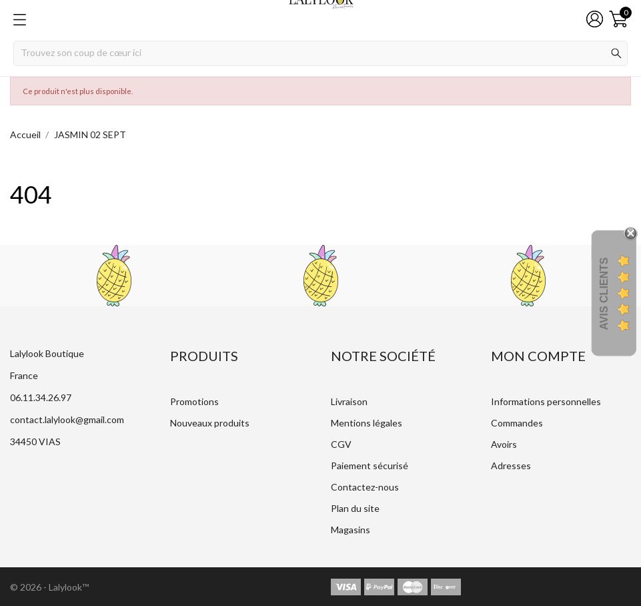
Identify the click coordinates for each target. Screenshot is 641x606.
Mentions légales (366, 422)
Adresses (511, 465)
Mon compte (538, 356)
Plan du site (355, 508)
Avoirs (504, 444)
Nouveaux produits (209, 422)
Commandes (517, 422)
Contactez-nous (365, 487)
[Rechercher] (320, 53)
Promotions (194, 401)
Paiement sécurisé (369, 465)
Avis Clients (604, 293)
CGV (341, 444)
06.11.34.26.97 (40, 397)
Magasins (350, 529)
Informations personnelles (546, 401)
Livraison (349, 401)
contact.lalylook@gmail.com (67, 419)
